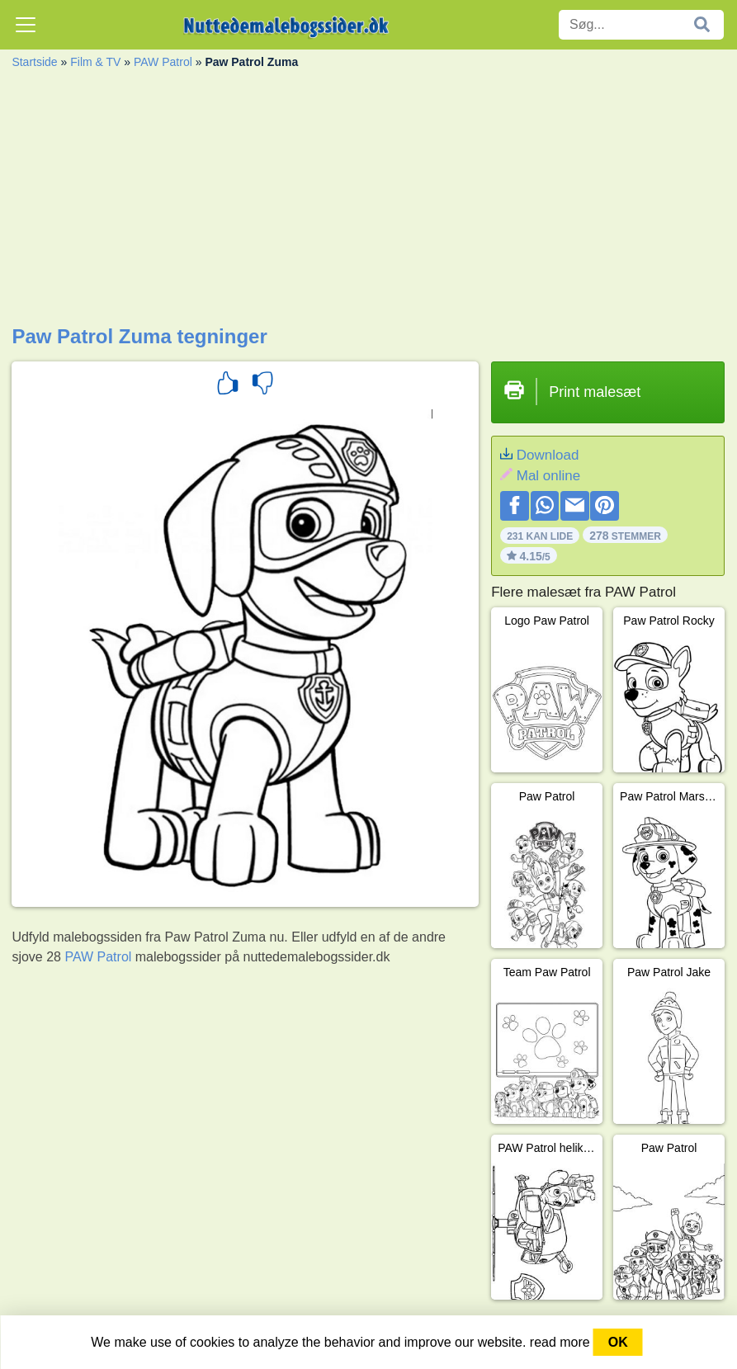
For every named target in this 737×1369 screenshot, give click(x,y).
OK (618, 1342)
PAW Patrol (163, 61)
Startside (34, 61)
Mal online (549, 476)
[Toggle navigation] (25, 24)
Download (548, 455)
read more (560, 1342)
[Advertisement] (368, 201)
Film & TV (95, 61)
